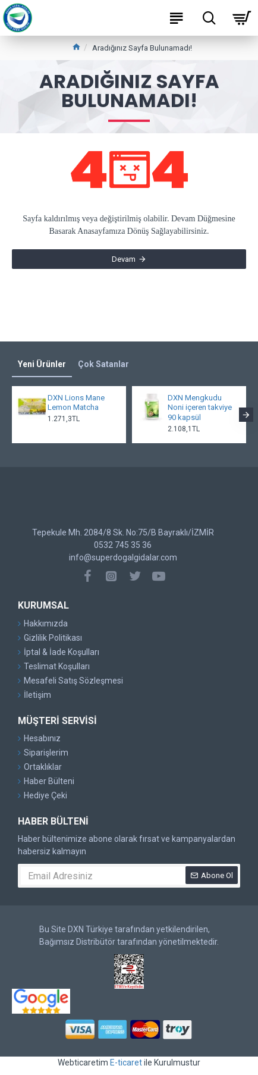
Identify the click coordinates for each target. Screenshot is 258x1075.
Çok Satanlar (103, 364)
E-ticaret (126, 1062)
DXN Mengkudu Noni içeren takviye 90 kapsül (200, 407)
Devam (124, 259)
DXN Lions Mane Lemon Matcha (76, 402)
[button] (246, 415)
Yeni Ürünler (42, 364)
